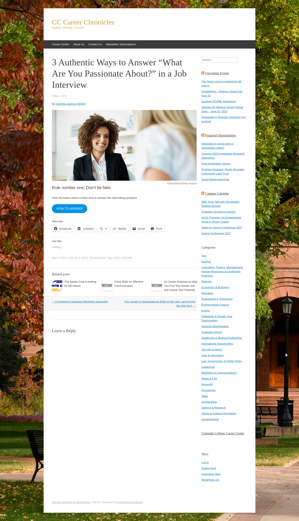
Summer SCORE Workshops (218, 101)
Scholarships (209, 401)
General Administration (215, 326)
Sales (204, 396)
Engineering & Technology (217, 298)
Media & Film (209, 378)
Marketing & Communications (219, 372)
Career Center (60, 44)
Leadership (208, 366)
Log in (205, 462)
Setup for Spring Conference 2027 (221, 227)
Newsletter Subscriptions (121, 44)
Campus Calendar (217, 193)
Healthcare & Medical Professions (221, 337)
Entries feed (208, 468)
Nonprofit (206, 384)
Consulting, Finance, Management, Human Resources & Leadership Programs (222, 271)
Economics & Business (215, 287)
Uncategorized (97, 257)
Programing (208, 390)
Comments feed (211, 474)
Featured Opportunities (220, 135)
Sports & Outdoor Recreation (218, 413)
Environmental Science (215, 304)
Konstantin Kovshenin (130, 502)
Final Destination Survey (216, 163)
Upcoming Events (217, 73)
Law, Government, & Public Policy (221, 361)
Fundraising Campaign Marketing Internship (80, 301)
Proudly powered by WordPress (71, 502)
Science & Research (213, 407)
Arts (203, 255)
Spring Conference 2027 (216, 233)
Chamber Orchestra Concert (218, 211)
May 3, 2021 (60, 96)
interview (127, 257)
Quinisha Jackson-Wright (70, 103)
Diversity (206, 281)
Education (207, 293)
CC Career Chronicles (83, 22)
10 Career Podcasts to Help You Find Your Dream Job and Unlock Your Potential (180, 286)
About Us (78, 44)
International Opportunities (217, 343)
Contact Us (95, 44)
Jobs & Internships (212, 355)
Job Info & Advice (78, 257)
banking (206, 261)
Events (205, 310)
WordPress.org (210, 479)
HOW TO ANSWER (69, 208)
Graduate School (211, 332)
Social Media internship (215, 179)
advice (117, 257)
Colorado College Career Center (222, 433)
